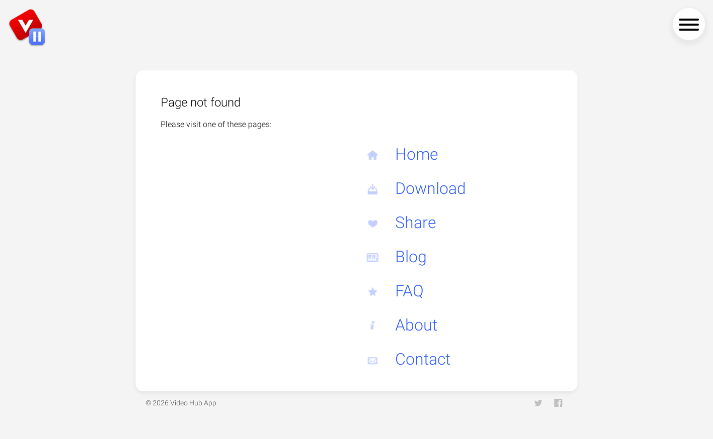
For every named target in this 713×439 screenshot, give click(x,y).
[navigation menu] (689, 24)
